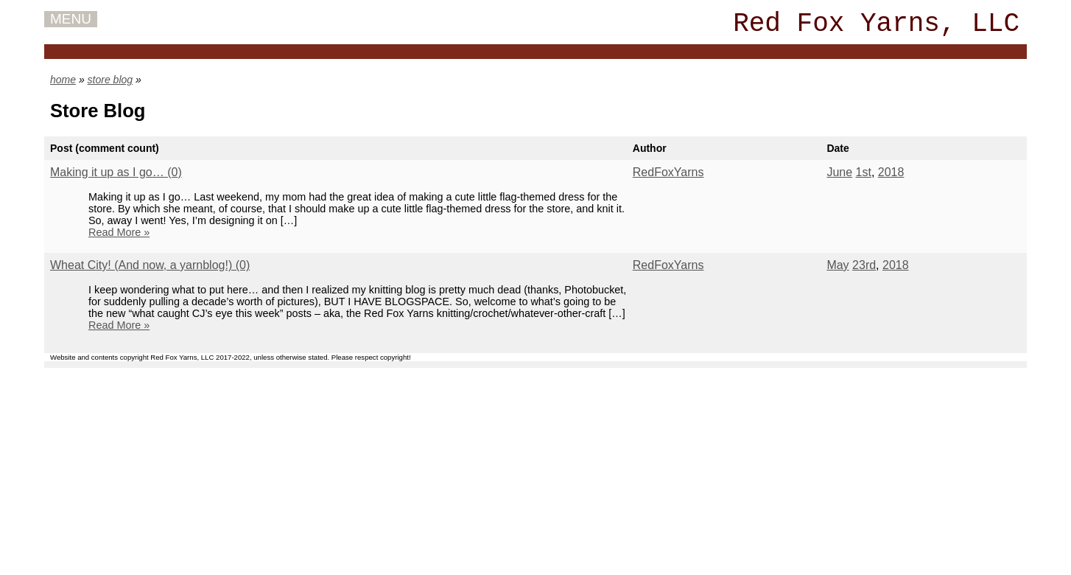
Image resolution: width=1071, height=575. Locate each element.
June (839, 172)
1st (863, 172)
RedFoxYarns (668, 172)
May (837, 265)
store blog (110, 80)
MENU (70, 19)
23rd (864, 265)
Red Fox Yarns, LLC (876, 24)
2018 (891, 172)
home (63, 80)
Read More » (119, 232)
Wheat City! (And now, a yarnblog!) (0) (150, 265)
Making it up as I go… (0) (116, 172)
